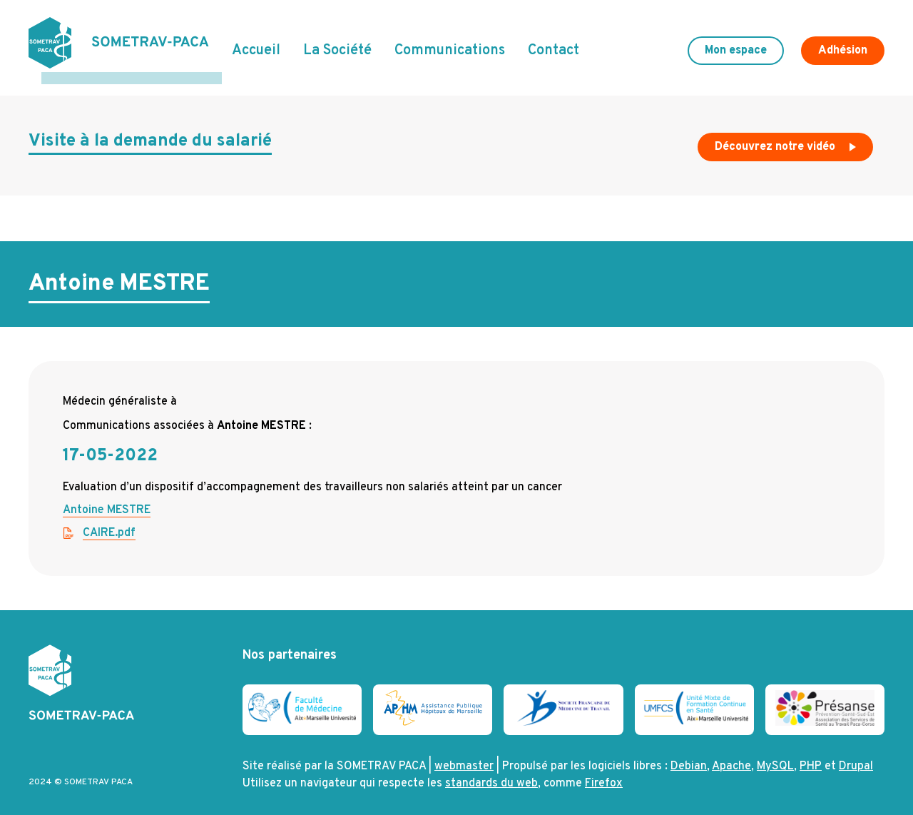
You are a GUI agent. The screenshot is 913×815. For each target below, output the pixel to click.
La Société (337, 45)
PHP (811, 755)
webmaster (464, 755)
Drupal (856, 755)
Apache (731, 755)
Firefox (604, 772)
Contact (553, 45)
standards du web (491, 772)
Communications (449, 45)
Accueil (256, 45)
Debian (688, 755)
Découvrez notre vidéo (787, 138)
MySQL (775, 755)
